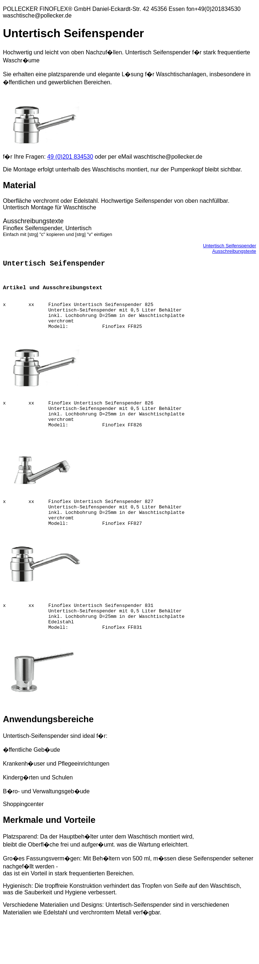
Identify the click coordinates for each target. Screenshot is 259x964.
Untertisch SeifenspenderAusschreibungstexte (229, 248)
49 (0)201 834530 (70, 157)
